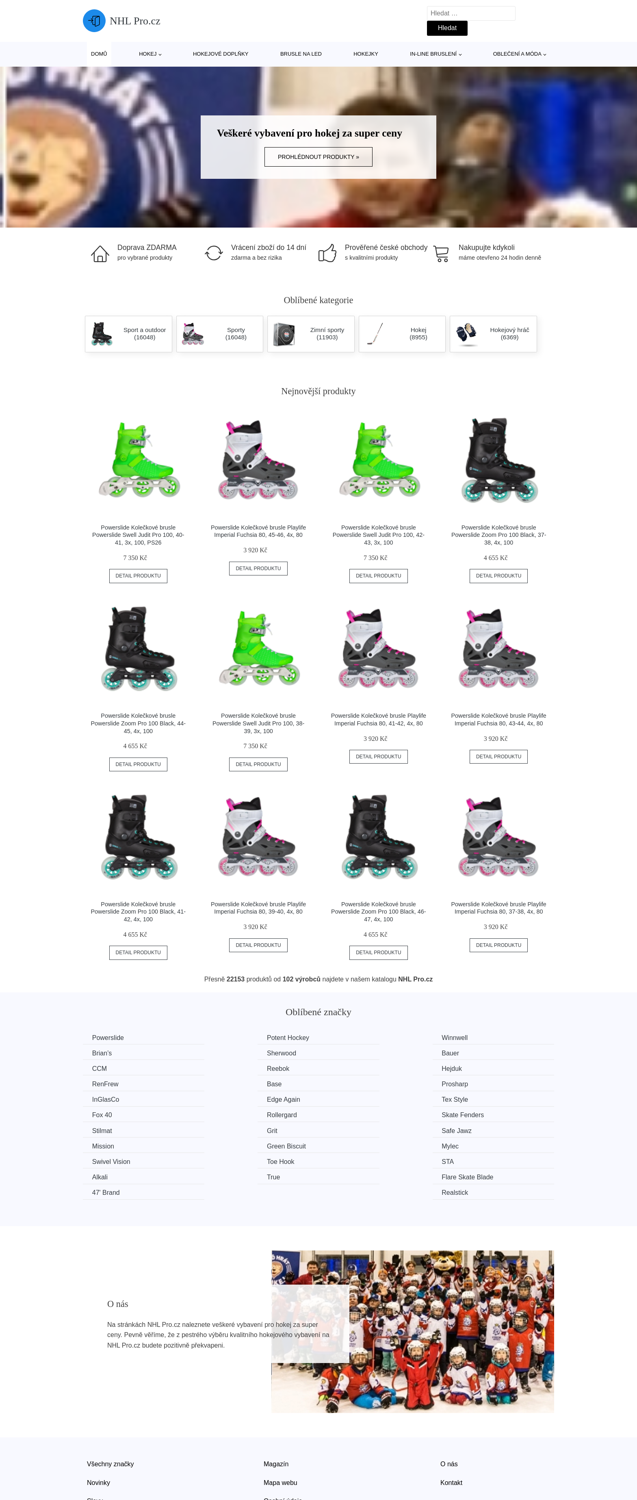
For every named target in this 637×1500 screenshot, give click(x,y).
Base (342, 1068)
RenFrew (227, 1068)
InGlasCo (106, 1083)
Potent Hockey (235, 1037)
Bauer (223, 1052)
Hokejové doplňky (221, 54)
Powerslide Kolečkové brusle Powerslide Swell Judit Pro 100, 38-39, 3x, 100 (258, 723)
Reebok (467, 1052)
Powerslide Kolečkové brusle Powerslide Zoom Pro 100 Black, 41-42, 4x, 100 (138, 912)
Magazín (276, 1415)
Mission (225, 1114)
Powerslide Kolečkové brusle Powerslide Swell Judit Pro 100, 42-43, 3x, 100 (379, 535)
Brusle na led (301, 54)
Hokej (147, 54)
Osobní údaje (283, 1453)
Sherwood (107, 1052)
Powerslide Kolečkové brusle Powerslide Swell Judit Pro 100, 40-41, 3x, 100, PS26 (138, 535)
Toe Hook (228, 1129)
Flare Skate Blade (240, 1144)
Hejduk (103, 1068)
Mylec (464, 1114)
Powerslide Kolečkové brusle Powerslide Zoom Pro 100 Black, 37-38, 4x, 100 (498, 535)
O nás (449, 1415)
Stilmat (345, 1098)
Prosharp (469, 1068)
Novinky (98, 1434)
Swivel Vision (112, 1129)
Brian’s (466, 1037)
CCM (342, 1052)
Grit (461, 1098)
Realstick (469, 1144)
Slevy (95, 1453)
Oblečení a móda (517, 54)
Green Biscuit (354, 1114)
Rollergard (108, 1098)
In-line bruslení (433, 54)
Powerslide (109, 1037)
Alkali (463, 1129)
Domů (99, 54)
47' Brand (348, 1144)
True (99, 1144)
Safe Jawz (108, 1114)
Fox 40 (466, 1083)
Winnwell (348, 1037)
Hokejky (365, 54)
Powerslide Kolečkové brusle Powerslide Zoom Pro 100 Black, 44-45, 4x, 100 (138, 723)
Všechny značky (110, 1415)
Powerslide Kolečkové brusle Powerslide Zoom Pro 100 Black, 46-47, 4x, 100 (378, 912)
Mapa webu (280, 1434)
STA (341, 1129)
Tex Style (348, 1083)
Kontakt (451, 1434)
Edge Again (230, 1083)
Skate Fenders (235, 1098)
